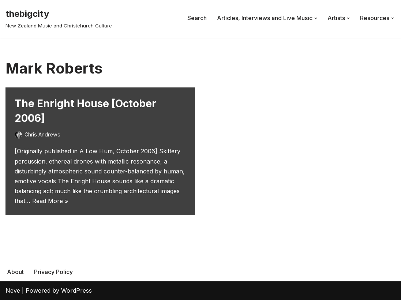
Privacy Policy (53, 271)
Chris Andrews (42, 134)
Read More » (50, 201)
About (15, 271)
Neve (12, 290)
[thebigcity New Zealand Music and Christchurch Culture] (58, 18)
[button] (315, 18)
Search (197, 18)
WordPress (76, 290)
